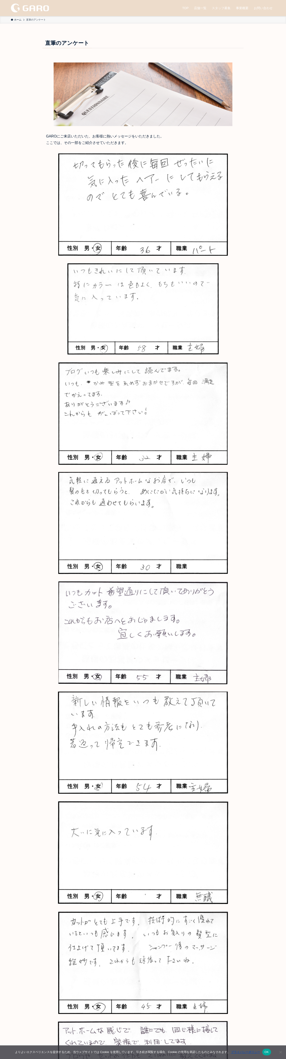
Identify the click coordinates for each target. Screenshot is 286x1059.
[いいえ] (280, 1052)
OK (267, 1052)
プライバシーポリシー (245, 1052)
